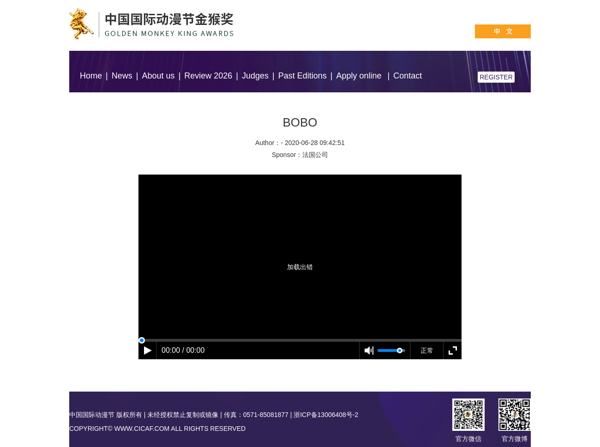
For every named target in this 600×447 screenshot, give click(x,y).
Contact (407, 75)
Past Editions (302, 75)
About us (158, 75)
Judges (255, 75)
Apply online (360, 75)
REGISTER (496, 77)
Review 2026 (208, 75)
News (122, 75)
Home (91, 75)
